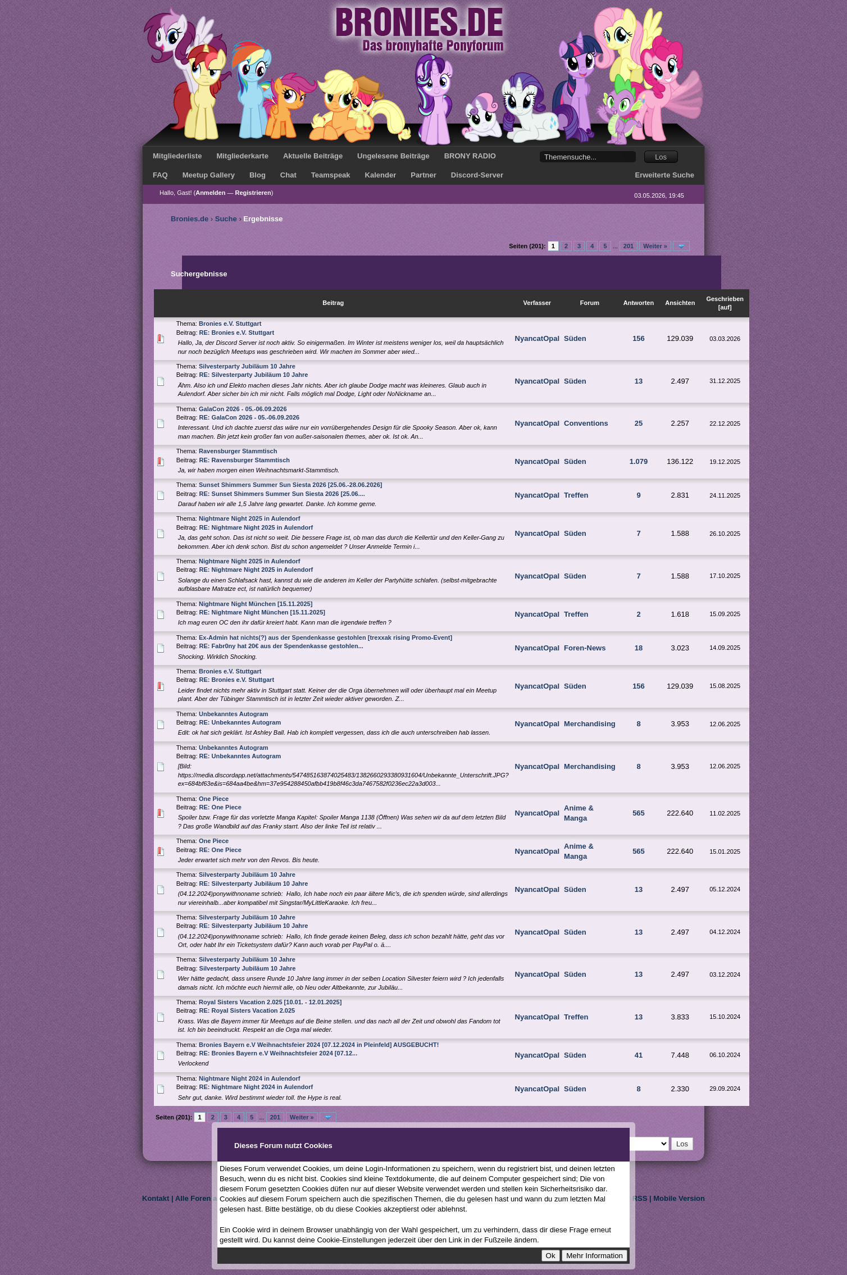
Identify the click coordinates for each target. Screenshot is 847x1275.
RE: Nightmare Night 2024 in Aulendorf (256, 1086)
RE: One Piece (220, 807)
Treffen (576, 495)
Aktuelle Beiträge (313, 156)
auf (725, 307)
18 (639, 648)
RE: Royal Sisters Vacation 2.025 (247, 1010)
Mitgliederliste (177, 156)
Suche (226, 219)
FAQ (160, 175)
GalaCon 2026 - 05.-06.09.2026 (243, 409)
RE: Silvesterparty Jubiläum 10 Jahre (253, 374)
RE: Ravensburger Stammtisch (244, 460)
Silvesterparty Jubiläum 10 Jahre (247, 366)
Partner (423, 175)
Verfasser (537, 302)
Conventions (586, 423)
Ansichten (680, 302)
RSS (640, 1198)
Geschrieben (725, 298)
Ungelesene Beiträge (393, 156)
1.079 (639, 461)
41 (639, 1055)
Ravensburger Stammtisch (238, 451)
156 (638, 338)
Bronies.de (189, 219)
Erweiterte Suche (665, 175)
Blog (257, 175)
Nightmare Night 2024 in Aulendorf (249, 1078)
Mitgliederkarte (242, 156)
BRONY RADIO (470, 156)
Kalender (381, 175)
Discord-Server (477, 175)
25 (639, 423)
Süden (575, 338)
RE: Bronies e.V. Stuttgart (236, 332)
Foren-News (584, 648)
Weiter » (655, 246)
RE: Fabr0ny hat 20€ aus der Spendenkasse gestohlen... (281, 646)
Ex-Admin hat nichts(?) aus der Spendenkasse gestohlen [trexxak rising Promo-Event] (325, 637)
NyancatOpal (537, 338)
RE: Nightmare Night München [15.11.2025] (262, 612)
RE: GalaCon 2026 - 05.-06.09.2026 (249, 417)
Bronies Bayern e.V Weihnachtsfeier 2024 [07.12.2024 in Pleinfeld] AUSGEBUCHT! (319, 1044)
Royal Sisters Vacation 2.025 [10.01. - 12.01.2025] (270, 1002)
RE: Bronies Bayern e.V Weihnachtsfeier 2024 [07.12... (278, 1053)
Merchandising (590, 724)
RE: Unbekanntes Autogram (240, 722)
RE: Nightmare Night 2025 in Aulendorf (256, 527)
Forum (589, 302)
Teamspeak (330, 175)
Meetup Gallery (209, 175)
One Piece (214, 798)
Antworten (638, 302)
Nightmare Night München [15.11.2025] (255, 603)
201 (628, 246)
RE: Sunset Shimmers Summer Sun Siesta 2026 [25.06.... (282, 493)
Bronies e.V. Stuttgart (230, 323)
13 (639, 381)
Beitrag (333, 302)
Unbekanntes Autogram (233, 714)
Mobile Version (679, 1198)
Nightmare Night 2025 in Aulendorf (249, 518)
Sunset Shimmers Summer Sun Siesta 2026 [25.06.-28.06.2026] (290, 484)
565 (638, 813)
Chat (288, 175)
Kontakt (155, 1198)
